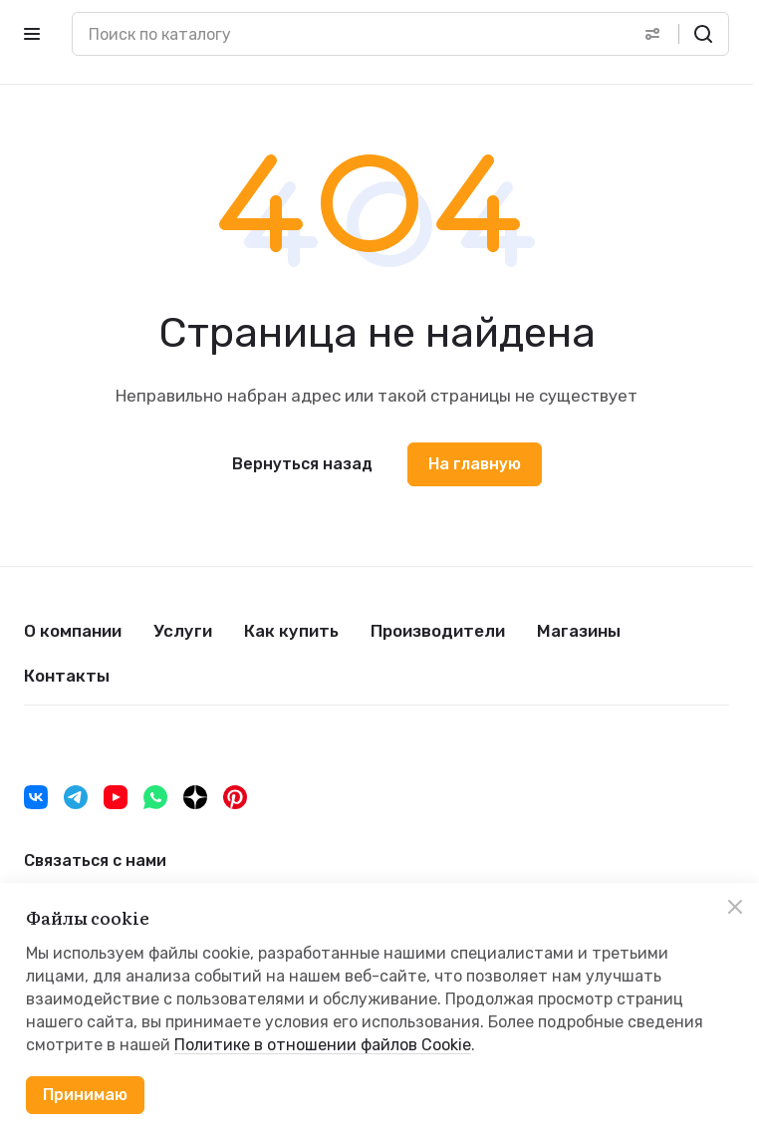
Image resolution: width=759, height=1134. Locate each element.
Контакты (67, 676)
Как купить (291, 631)
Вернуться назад (302, 463)
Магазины (579, 631)
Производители (438, 631)
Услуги (182, 631)
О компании (73, 631)
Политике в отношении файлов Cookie (322, 1044)
